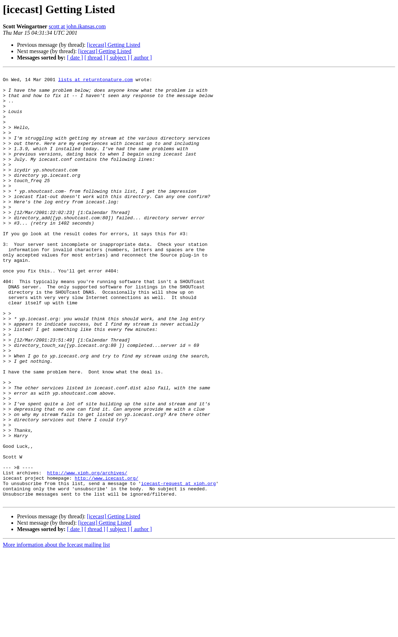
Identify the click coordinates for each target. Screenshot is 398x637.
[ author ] (141, 58)
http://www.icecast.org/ (106, 560)
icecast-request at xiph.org (178, 566)
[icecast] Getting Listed (113, 45)
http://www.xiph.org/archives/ (87, 553)
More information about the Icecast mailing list (56, 631)
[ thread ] (94, 58)
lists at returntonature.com (95, 81)
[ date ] (75, 58)
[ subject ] (118, 58)
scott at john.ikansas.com (77, 26)
